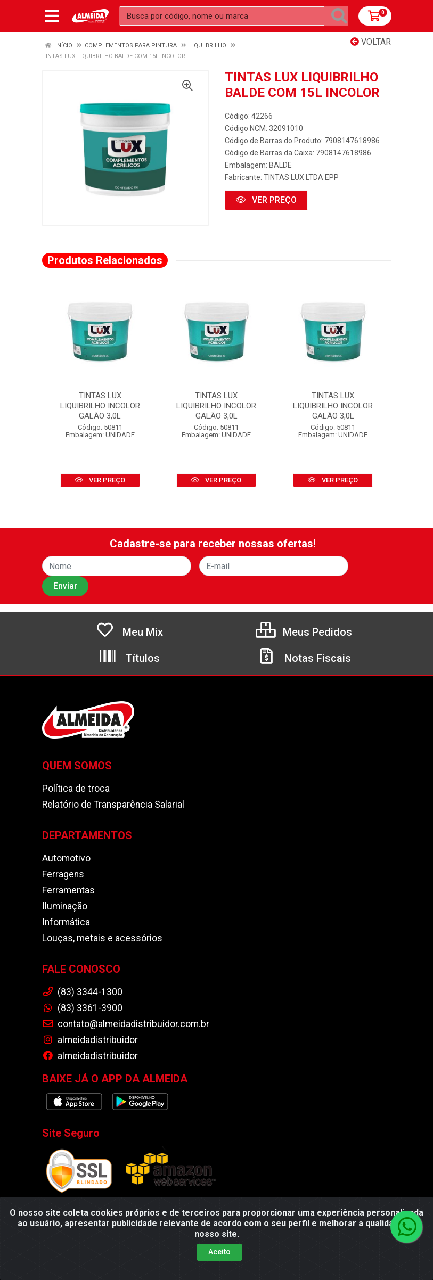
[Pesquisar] (339, 16)
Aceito (219, 1252)
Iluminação (64, 906)
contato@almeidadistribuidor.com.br (125, 1024)
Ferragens (63, 874)
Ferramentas (68, 890)
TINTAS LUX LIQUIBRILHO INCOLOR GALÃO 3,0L (100, 406)
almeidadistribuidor (90, 1040)
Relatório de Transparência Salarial (113, 804)
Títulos (129, 658)
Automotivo (66, 858)
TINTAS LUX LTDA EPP (301, 177)
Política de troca (76, 788)
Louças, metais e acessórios (102, 938)
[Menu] (51, 16)
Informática (66, 922)
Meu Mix (129, 632)
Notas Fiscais (304, 658)
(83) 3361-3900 (82, 1008)
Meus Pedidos (304, 632)
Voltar (370, 42)
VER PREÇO (266, 200)
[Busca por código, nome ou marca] (222, 16)
